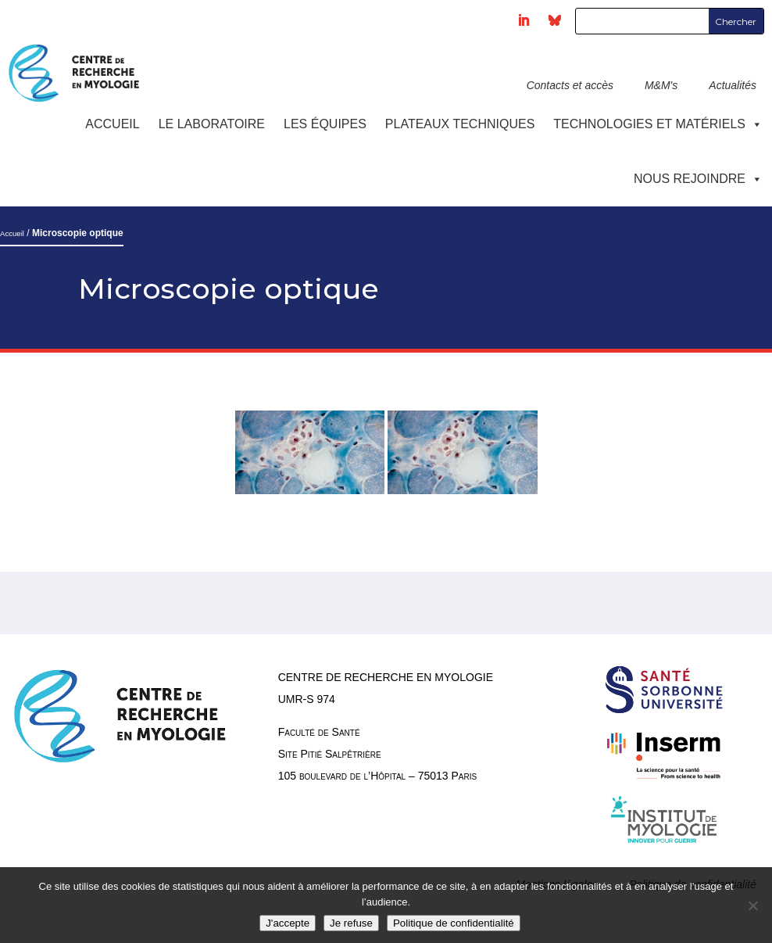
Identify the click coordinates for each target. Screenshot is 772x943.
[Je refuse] (752, 905)
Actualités (732, 85)
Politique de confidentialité (453, 923)
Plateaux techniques (459, 124)
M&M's (661, 85)
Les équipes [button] (325, 124)
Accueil (112, 124)
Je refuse (351, 923)
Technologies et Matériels (658, 124)
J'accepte (287, 923)
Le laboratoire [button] (212, 124)
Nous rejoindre (698, 178)
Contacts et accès (570, 85)
